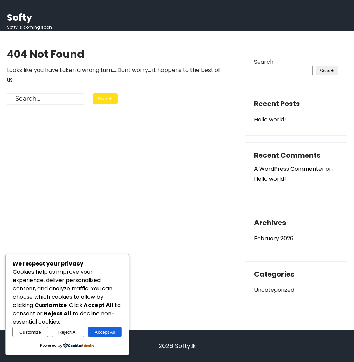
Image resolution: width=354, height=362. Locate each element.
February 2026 (274, 238)
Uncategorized (274, 290)
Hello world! (270, 119)
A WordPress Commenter (289, 169)
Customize (30, 332)
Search (263, 62)
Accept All (105, 332)
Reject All (68, 332)
